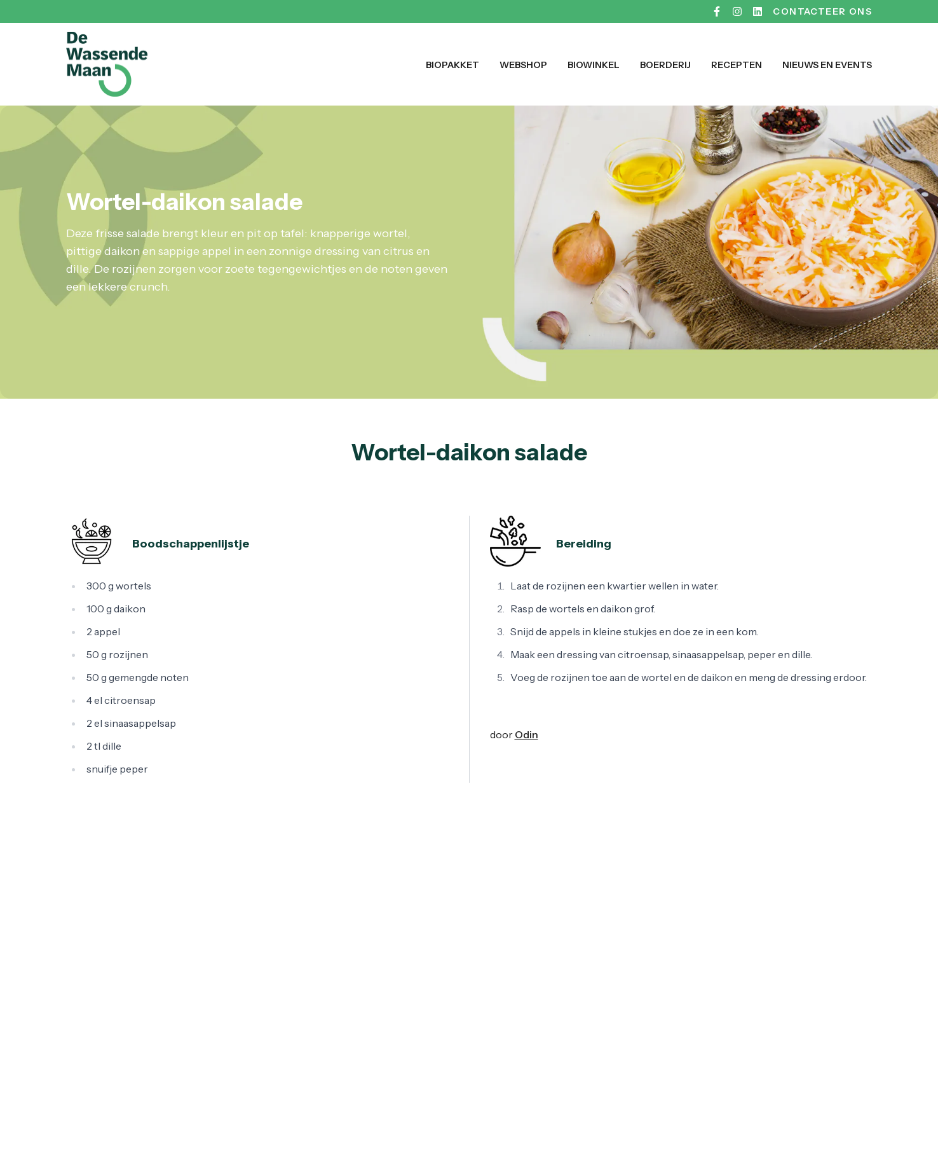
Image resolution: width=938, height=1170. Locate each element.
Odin (526, 734)
